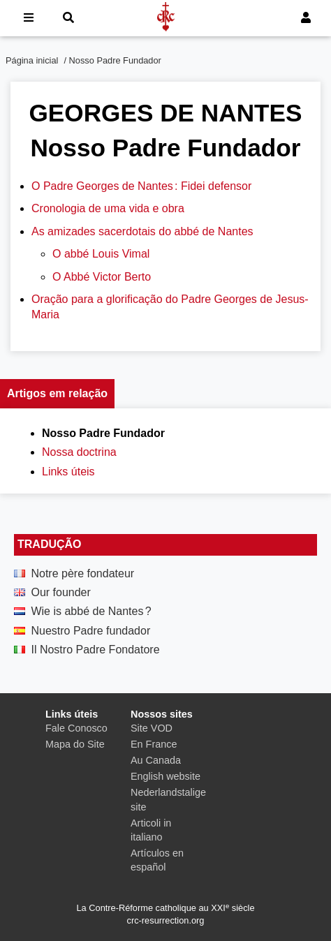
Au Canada (156, 760)
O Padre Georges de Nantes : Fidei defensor (141, 186)
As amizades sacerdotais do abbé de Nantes (142, 231)
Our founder (60, 592)
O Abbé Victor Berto (101, 277)
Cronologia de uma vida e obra (107, 208)
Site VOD (151, 728)
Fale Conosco (76, 728)
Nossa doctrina (79, 452)
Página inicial (32, 60)
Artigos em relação (57, 393)
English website (165, 776)
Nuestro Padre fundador (90, 631)
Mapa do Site (75, 744)
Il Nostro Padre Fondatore (95, 649)
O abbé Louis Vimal (100, 254)
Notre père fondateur (82, 573)
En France (154, 744)
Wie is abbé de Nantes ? (91, 611)
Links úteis (68, 471)
